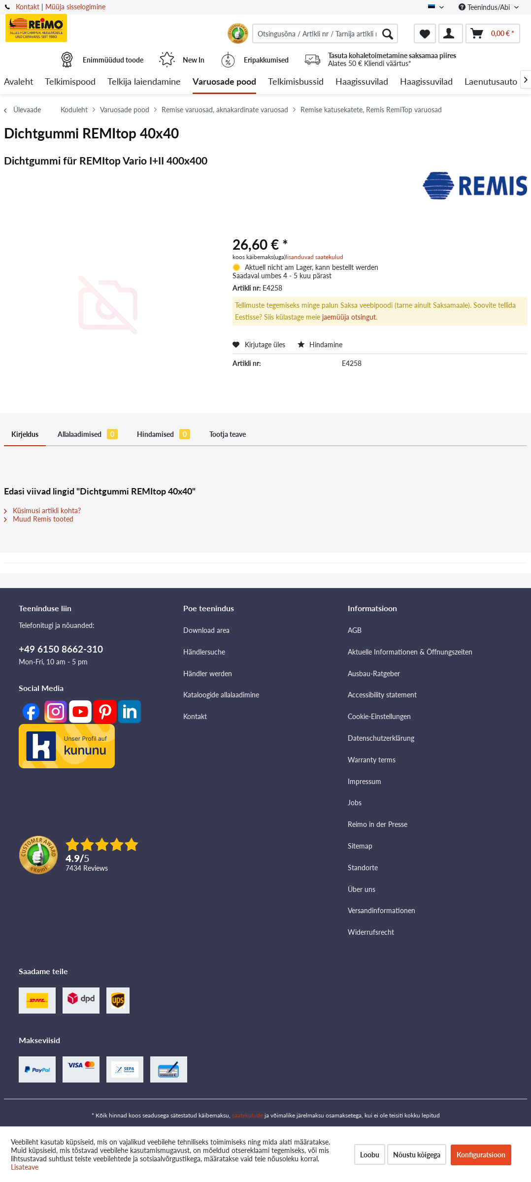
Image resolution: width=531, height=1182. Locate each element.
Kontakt (27, 6)
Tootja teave (227, 434)
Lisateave (24, 1167)
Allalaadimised (88, 434)
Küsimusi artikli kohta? (42, 510)
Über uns (361, 889)
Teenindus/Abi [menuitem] (485, 7)
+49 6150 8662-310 (61, 649)
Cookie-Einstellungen (379, 716)
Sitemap (360, 846)
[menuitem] (325, 33)
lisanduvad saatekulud (314, 257)
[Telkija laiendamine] (144, 82)
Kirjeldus (24, 434)
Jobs (355, 802)
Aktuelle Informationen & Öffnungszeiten (410, 652)
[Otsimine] (387, 33)
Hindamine (320, 344)
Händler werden (207, 673)
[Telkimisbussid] (296, 82)
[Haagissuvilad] (361, 82)
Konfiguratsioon (481, 1154)
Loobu (369, 1154)
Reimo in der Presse (377, 824)
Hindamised (163, 434)
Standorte (363, 867)
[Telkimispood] (70, 82)
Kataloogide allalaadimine (221, 694)
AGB (355, 630)
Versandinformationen (381, 910)
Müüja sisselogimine (75, 6)
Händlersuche (204, 652)
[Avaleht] (18, 82)
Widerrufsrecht (371, 932)
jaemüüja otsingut (349, 317)
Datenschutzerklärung (381, 738)
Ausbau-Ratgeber (374, 673)
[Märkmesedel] (425, 33)
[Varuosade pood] (224, 82)
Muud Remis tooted (38, 519)
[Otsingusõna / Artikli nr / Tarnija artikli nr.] (325, 33)
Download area (206, 630)
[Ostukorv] (492, 33)
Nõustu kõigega (416, 1154)
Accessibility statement (382, 694)
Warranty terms (372, 759)
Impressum (364, 781)
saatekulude (247, 1115)
